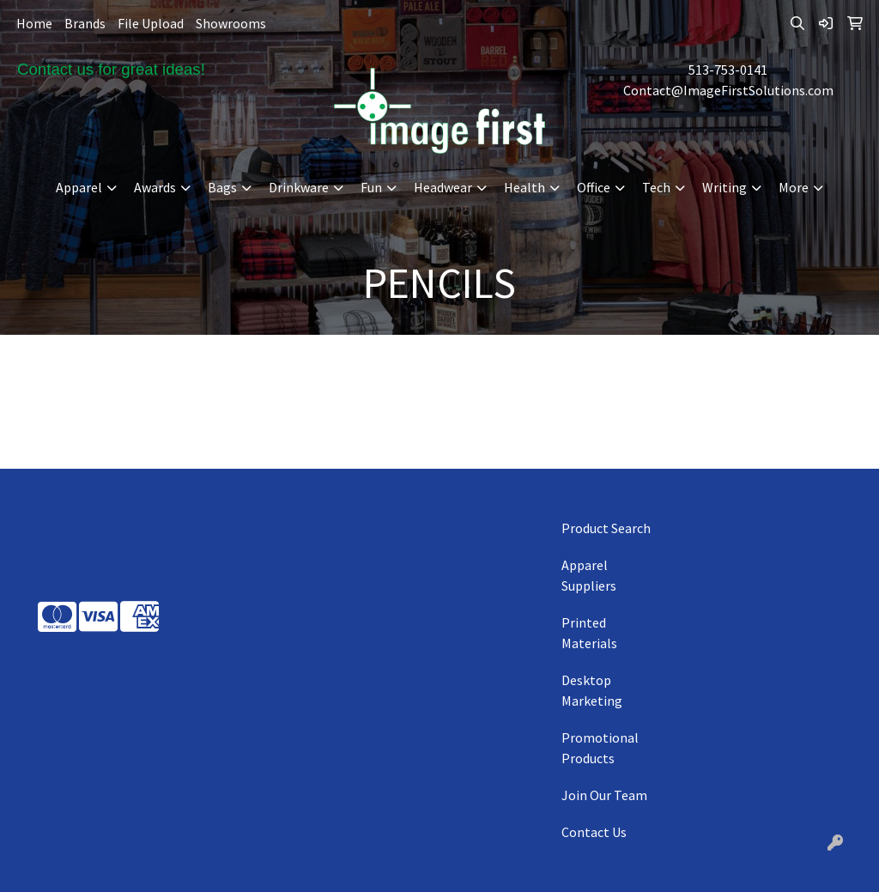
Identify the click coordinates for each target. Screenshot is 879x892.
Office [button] (593, 187)
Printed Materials (589, 633)
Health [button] (524, 187)
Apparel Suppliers (588, 575)
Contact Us (594, 831)
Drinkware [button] (299, 187)
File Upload (151, 23)
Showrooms (231, 23)
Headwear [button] (443, 187)
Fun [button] (371, 187)
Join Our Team (604, 795)
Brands (85, 23)
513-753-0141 (727, 69)
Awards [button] (155, 187)
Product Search (606, 528)
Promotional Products (600, 748)
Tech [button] (656, 187)
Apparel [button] (79, 187)
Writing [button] (724, 187)
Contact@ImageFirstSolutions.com (728, 90)
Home (34, 23)
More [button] (794, 187)
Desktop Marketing (591, 690)
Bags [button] (222, 187)
